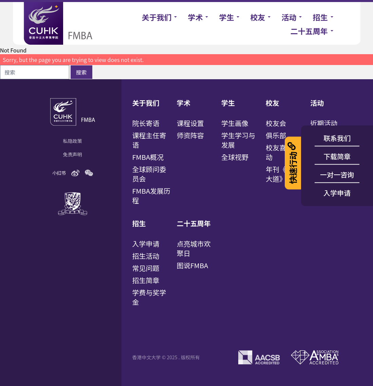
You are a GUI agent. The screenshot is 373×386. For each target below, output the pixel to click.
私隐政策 (72, 140)
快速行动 (293, 163)
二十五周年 (194, 223)
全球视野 (234, 157)
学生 (228, 103)
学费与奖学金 (149, 297)
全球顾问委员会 (149, 174)
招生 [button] (320, 17)
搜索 (81, 72)
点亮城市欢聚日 (194, 248)
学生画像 (234, 123)
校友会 (276, 123)
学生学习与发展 (238, 140)
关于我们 (146, 103)
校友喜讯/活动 (284, 152)
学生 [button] (226, 17)
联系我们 (337, 138)
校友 (272, 103)
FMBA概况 (148, 157)
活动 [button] (288, 17)
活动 (317, 103)
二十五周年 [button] (309, 30)
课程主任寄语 (149, 140)
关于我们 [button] (156, 17)
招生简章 (146, 280)
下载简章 (337, 156)
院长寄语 (146, 123)
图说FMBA (192, 265)
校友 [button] (257, 17)
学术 (183, 103)
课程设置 (190, 123)
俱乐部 (276, 135)
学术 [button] (195, 17)
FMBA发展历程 (151, 195)
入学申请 (146, 244)
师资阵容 (190, 135)
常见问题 (146, 268)
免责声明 (72, 154)
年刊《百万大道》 (283, 174)
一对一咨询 (337, 174)
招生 (139, 223)
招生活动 (146, 256)
